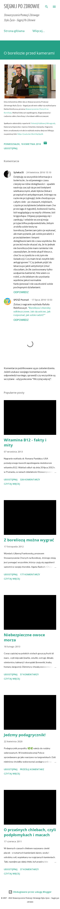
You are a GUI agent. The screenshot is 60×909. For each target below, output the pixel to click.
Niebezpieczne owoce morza (24, 637)
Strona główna (14, 31)
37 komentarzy (29, 869)
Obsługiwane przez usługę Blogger (30, 891)
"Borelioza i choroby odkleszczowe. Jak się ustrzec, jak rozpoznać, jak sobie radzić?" (32, 311)
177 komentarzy (30, 574)
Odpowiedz (21, 292)
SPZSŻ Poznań (21, 299)
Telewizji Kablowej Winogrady (43, 123)
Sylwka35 (18, 172)
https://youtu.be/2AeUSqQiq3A (30, 134)
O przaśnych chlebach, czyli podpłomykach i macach (30, 832)
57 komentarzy (29, 674)
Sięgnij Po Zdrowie (22, 6)
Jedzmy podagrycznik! (24, 734)
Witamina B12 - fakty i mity (25, 442)
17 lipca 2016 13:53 (42, 299)
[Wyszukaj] (46, 6)
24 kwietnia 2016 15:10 (38, 172)
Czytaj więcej (12, 483)
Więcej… (38, 31)
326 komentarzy (30, 479)
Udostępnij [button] (10, 148)
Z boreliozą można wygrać (29, 539)
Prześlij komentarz (32, 769)
